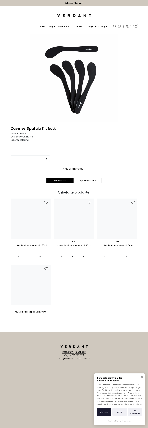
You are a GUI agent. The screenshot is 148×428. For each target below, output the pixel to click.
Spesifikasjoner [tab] (88, 180)
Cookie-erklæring (114, 421)
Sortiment (63, 26)
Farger (52, 26)
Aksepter (104, 412)
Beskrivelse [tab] (60, 180)
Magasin (105, 26)
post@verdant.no (67, 358)
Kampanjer (77, 26)
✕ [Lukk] (142, 377)
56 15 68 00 (84, 358)
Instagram (68, 352)
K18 (74, 241)
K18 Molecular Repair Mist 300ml (30, 312)
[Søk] (114, 26)
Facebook (80, 352)
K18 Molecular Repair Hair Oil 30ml (74, 245)
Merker (42, 26)
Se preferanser (135, 411)
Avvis (119, 412)
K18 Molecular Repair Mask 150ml (31, 245)
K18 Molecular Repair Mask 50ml (117, 245)
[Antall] (30, 159)
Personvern (126, 421)
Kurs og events (92, 26)
